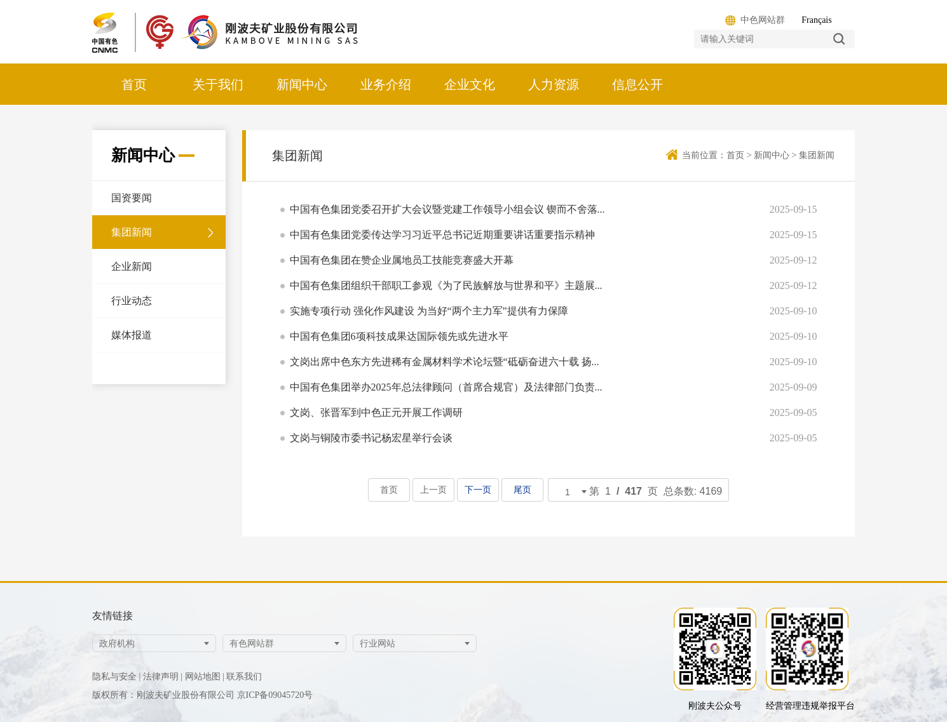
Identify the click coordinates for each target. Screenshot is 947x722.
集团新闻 (131, 232)
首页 (134, 84)
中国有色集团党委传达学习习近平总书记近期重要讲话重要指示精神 (442, 235)
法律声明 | (162, 676)
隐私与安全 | (116, 676)
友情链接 (112, 615)
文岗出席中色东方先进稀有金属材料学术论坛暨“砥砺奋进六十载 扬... (444, 362)
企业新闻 (131, 266)
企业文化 (469, 84)
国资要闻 (131, 197)
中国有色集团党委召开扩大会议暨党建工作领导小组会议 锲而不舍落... (447, 209)
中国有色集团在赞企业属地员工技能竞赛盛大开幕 (402, 260)
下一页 (477, 490)
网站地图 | (204, 676)
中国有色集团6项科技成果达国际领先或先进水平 (399, 336)
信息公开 (637, 84)
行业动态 (131, 300)
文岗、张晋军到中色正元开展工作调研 (376, 413)
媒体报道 (131, 335)
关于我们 (218, 84)
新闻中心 (301, 84)
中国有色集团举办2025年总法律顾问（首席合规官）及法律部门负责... (446, 387)
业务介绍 (385, 84)
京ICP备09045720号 (275, 695)
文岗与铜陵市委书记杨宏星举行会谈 (371, 438)
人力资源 (553, 84)
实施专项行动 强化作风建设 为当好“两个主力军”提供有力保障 (429, 311)
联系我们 (244, 676)
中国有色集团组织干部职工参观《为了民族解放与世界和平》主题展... (446, 286)
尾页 (522, 490)
